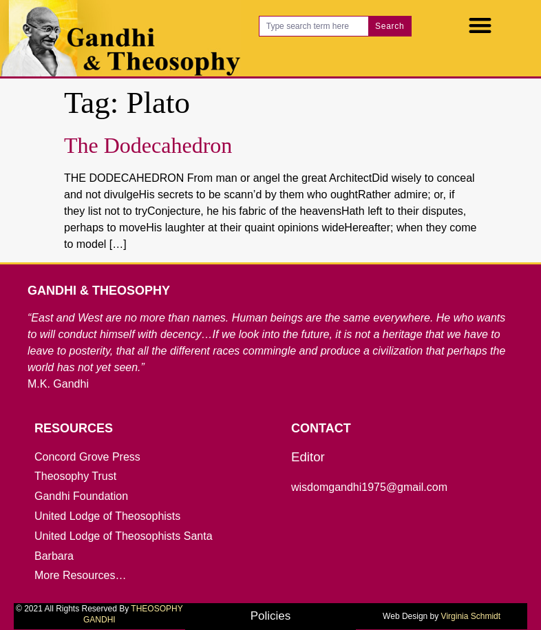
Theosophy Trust (75, 476)
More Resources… (80, 575)
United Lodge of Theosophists (107, 516)
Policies (271, 615)
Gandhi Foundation (81, 496)
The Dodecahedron (148, 145)
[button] (480, 25)
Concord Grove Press (87, 457)
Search (389, 26)
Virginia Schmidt (470, 616)
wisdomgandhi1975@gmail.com (369, 487)
